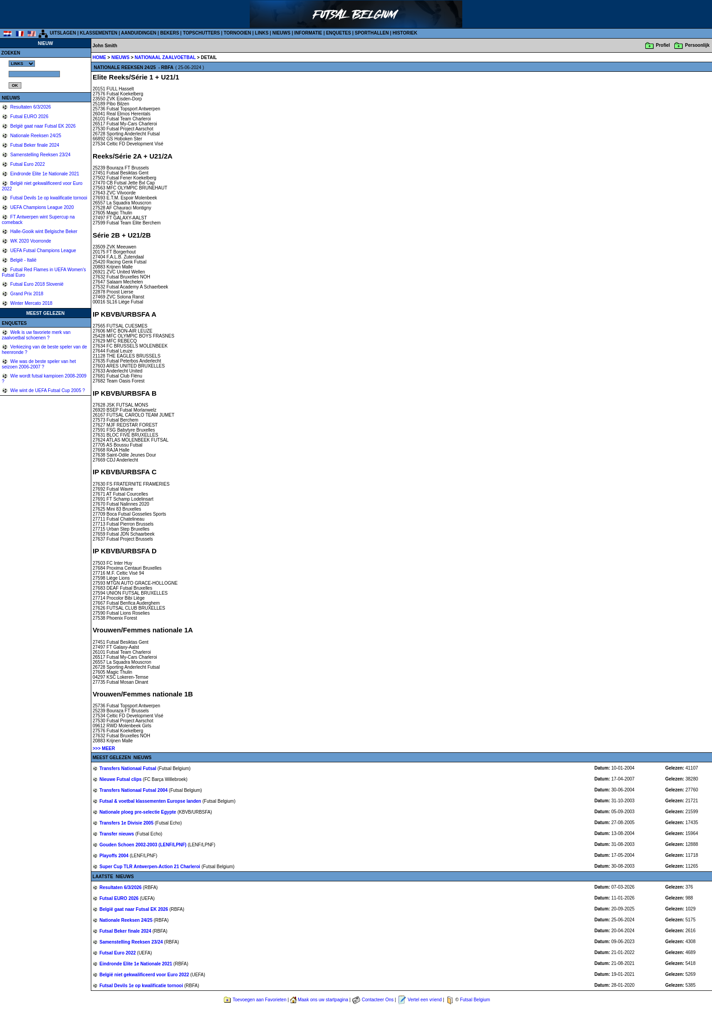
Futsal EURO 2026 (29, 116)
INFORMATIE (308, 32)
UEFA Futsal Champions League (42, 250)
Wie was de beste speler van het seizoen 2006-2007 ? (39, 364)
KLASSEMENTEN (99, 32)
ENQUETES (338, 32)
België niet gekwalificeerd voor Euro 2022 (144, 974)
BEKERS (169, 32)
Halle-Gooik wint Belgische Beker (43, 231)
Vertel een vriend (425, 999)
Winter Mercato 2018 (31, 303)
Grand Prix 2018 (26, 293)
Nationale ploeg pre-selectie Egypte (138, 812)
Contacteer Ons (378, 999)
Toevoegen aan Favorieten (259, 999)
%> (22, 63)
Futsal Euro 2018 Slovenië (36, 284)
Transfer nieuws (117, 833)
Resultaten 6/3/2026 (30, 106)
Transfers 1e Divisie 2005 (127, 822)
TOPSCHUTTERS (201, 32)
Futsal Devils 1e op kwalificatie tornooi (48, 197)
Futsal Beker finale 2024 (34, 145)
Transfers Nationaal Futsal (128, 768)
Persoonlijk (697, 45)
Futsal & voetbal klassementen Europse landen (151, 801)
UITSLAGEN (63, 32)
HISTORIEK (405, 32)
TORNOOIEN (237, 32)
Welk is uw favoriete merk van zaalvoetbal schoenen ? (36, 335)
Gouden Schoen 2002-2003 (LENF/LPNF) (143, 844)
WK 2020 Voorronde (30, 241)
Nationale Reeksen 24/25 (35, 135)
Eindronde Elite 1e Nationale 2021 (44, 173)
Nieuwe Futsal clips (121, 779)
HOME (99, 57)
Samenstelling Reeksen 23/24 (40, 154)
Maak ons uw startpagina (323, 999)
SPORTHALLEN (372, 32)
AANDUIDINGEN (139, 32)
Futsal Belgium (475, 999)
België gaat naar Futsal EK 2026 (42, 126)
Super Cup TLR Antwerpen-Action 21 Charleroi (150, 866)
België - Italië (23, 260)
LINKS (261, 32)
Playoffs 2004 (114, 855)
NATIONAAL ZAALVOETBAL (166, 57)
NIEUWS (281, 32)
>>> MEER (104, 748)
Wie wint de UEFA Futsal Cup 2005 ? (47, 390)
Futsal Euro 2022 (27, 164)
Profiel (663, 45)
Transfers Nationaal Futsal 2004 (134, 790)
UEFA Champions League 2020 (41, 207)
